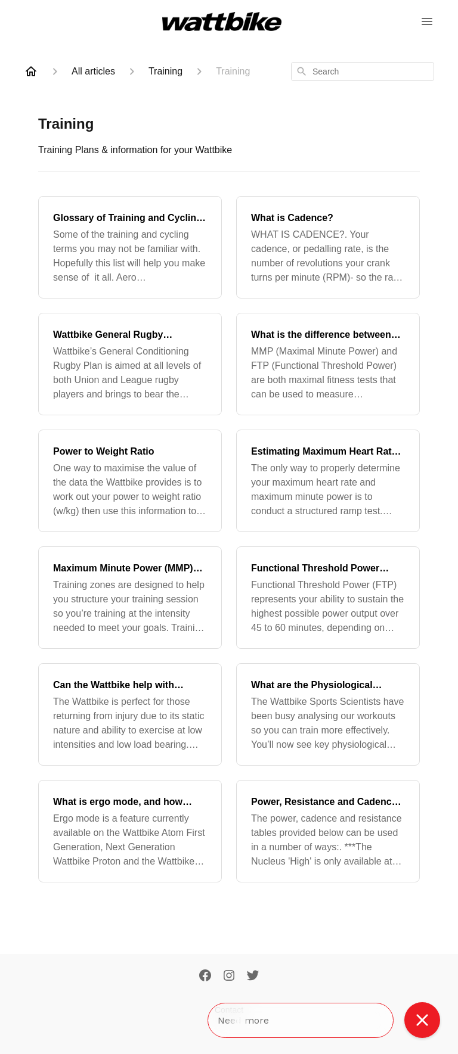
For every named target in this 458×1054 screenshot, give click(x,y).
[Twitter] (253, 976)
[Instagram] (229, 976)
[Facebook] (205, 976)
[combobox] (362, 71)
